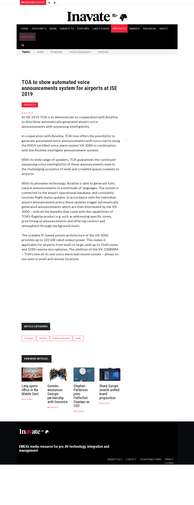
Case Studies (100, 28)
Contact (131, 459)
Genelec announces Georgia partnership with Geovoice (57, 394)
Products (119, 28)
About (163, 28)
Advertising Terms (150, 459)
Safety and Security (61, 338)
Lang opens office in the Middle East (30, 390)
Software (103, 51)
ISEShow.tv (39, 28)
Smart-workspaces (80, 51)
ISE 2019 (43, 338)
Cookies (168, 463)
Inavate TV (67, 28)
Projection (56, 51)
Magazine (149, 28)
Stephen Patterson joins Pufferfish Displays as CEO (82, 396)
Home (24, 28)
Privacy (169, 459)
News (53, 28)
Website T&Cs (115, 459)
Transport (28, 338)
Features (83, 28)
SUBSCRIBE (27, 36)
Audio (40, 51)
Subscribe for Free (33, 2)
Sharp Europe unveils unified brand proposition (109, 392)
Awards (134, 28)
